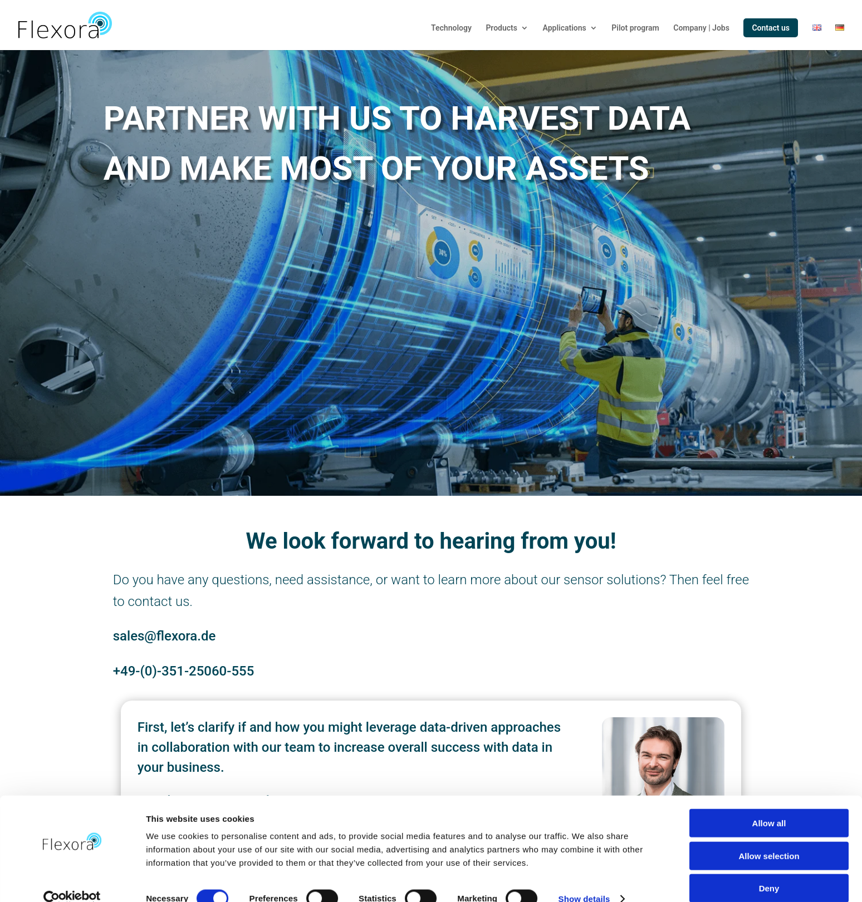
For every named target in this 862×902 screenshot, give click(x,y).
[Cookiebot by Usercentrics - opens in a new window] (72, 880)
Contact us (771, 27)
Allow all (769, 804)
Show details (584, 880)
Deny (769, 869)
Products (501, 28)
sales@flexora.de (164, 636)
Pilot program (635, 28)
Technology (451, 28)
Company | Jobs (701, 28)
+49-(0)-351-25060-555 (183, 671)
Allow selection (768, 837)
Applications (564, 28)
